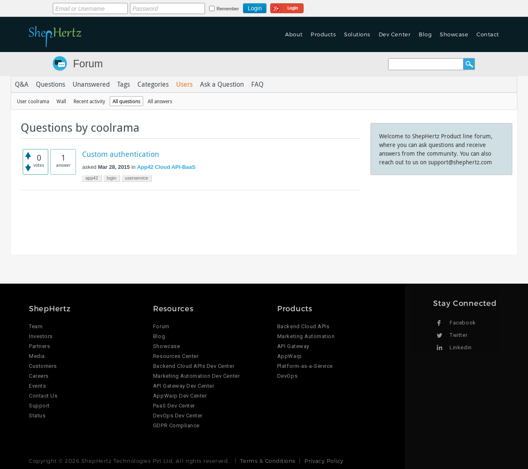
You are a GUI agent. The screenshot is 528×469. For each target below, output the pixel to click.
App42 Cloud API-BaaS (166, 167)
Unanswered (91, 84)
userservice (136, 177)
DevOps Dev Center (178, 415)
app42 (91, 177)
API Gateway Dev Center (183, 386)
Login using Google (287, 7)
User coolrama (33, 101)
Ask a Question (222, 84)
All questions (126, 101)
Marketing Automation (306, 336)
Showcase (454, 34)
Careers (39, 376)
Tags (123, 84)
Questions (50, 84)
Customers (43, 366)
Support (39, 406)
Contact (487, 34)
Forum (88, 63)
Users (184, 84)
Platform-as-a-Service (305, 366)
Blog (425, 34)
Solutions (357, 34)
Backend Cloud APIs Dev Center (193, 366)
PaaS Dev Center (174, 406)
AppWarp (289, 356)
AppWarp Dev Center (180, 396)
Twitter (458, 335)
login (111, 177)
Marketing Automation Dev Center (196, 376)
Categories (153, 84)
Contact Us (43, 396)
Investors (41, 336)
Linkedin (460, 347)
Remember (228, 8)
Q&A (21, 84)
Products (323, 34)
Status (37, 415)
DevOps (287, 376)
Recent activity (89, 101)
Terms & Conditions (267, 460)
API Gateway (293, 346)
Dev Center (394, 34)
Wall (61, 101)
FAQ (257, 84)
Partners (39, 346)
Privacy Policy (323, 460)
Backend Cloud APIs (303, 326)
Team (35, 326)
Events (37, 386)
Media (37, 356)
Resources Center (175, 356)
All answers (160, 101)
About (293, 34)
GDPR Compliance (176, 425)
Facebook (463, 323)
